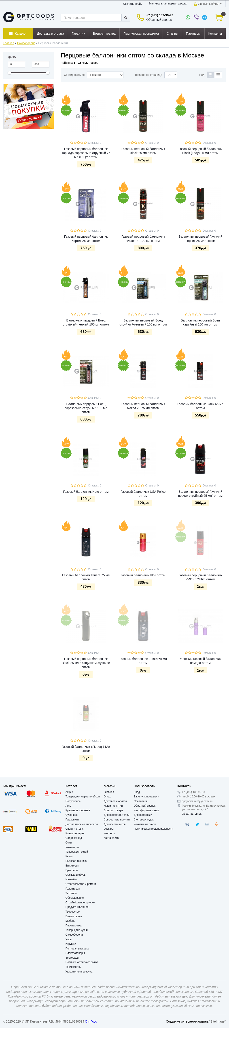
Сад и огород (74, 837)
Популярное (73, 801)
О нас (107, 796)
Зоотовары (72, 957)
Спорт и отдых (74, 828)
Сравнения (141, 801)
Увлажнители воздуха (79, 971)
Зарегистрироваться (146, 796)
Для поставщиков (115, 824)
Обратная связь (191, 813)
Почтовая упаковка (77, 948)
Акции (69, 792)
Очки (69, 842)
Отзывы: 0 (94, 142)
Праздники (72, 819)
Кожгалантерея (75, 833)
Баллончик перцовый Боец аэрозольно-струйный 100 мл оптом (86, 408)
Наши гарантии (113, 805)
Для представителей (116, 814)
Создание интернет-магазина (187, 1021)
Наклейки (71, 879)
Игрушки (71, 943)
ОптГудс (91, 1021)
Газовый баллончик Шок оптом (143, 575)
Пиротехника (74, 925)
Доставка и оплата (115, 801)
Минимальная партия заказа (167, 3)
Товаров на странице (148, 74)
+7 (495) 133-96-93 (159, 15)
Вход (137, 792)
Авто (68, 805)
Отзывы (109, 828)
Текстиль (71, 893)
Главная (8, 43)
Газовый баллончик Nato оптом (86, 491)
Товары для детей (77, 851)
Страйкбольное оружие (80, 902)
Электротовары (75, 953)
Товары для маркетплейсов (83, 796)
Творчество (73, 911)
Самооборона (26, 43)
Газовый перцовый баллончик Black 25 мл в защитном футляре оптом (86, 663)
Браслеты (72, 870)
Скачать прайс (132, 3)
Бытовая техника (76, 860)
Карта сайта (111, 837)
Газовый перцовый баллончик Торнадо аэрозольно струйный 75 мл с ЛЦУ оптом (85, 153)
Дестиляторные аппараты (82, 824)
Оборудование (75, 897)
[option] (29, 106)
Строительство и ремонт (81, 884)
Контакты (109, 833)
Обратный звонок (159, 19)
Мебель (70, 920)
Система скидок (144, 819)
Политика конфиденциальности (153, 828)
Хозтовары (72, 847)
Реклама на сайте (145, 824)
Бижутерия (72, 865)
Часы (69, 939)
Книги (69, 856)
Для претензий (143, 814)
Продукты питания (77, 907)
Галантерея (73, 888)
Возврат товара (113, 810)
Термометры (73, 966)
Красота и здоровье (78, 810)
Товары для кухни (77, 930)
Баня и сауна (74, 916)
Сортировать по (74, 74)
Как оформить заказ (146, 810)
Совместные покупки (117, 819)
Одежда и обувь (76, 874)
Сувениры (72, 814)
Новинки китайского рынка (82, 962)
